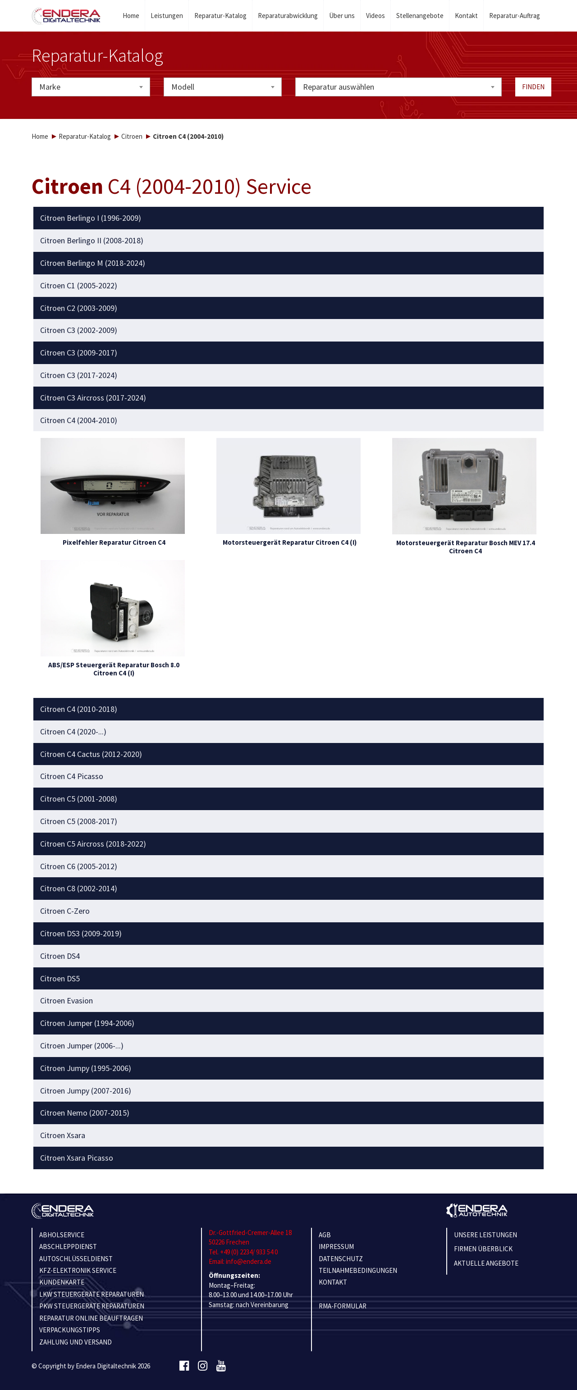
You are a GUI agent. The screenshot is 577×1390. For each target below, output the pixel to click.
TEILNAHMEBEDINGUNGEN (358, 1270)
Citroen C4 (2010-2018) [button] (78, 709)
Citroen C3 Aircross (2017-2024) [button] (93, 397)
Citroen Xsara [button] (62, 1135)
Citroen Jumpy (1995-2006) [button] (85, 1068)
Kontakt (466, 15)
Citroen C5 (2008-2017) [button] (78, 821)
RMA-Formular (342, 1306)
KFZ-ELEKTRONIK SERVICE (77, 1270)
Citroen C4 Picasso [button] (71, 776)
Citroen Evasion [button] (66, 1000)
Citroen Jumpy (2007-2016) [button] (85, 1090)
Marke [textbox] (49, 87)
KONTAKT (333, 1282)
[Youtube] (221, 1366)
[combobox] (91, 86)
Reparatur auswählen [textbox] (338, 87)
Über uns (342, 15)
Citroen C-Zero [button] (65, 911)
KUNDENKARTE (61, 1282)
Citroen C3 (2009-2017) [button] (78, 352)
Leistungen (167, 15)
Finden (533, 86)
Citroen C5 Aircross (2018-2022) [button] (93, 843)
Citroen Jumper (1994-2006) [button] (87, 1023)
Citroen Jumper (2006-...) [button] (82, 1045)
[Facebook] (184, 1366)
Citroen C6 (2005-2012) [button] (78, 866)
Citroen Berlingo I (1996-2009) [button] (90, 218)
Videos (375, 15)
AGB (325, 1234)
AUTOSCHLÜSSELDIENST (76, 1258)
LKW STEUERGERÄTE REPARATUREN (91, 1294)
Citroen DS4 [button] (60, 956)
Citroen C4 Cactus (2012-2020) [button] (91, 754)
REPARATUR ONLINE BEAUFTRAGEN (91, 1318)
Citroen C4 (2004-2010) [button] (78, 420)
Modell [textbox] (182, 87)
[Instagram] (202, 1366)
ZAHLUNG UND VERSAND (75, 1342)
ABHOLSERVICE (61, 1234)
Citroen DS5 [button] (60, 978)
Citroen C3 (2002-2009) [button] (78, 330)
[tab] (288, 218)
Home (131, 15)
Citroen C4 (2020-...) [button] (73, 731)
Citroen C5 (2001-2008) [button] (78, 798)
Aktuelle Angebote (486, 1263)
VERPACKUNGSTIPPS (69, 1330)
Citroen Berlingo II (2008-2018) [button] (91, 240)
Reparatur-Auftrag (514, 15)
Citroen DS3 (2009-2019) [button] (81, 933)
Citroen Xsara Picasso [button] (76, 1157)
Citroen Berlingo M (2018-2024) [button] (92, 263)
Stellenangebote (420, 15)
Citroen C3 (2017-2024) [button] (78, 375)
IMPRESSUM (336, 1246)
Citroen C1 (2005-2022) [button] (78, 285)
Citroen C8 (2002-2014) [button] (78, 888)
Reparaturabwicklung (288, 15)
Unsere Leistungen (485, 1234)
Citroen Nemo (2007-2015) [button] (84, 1112)
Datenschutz (341, 1258)
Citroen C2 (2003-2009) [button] (78, 308)
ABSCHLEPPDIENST (68, 1246)
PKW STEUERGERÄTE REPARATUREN (91, 1306)
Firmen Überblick (483, 1248)
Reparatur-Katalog (220, 15)
